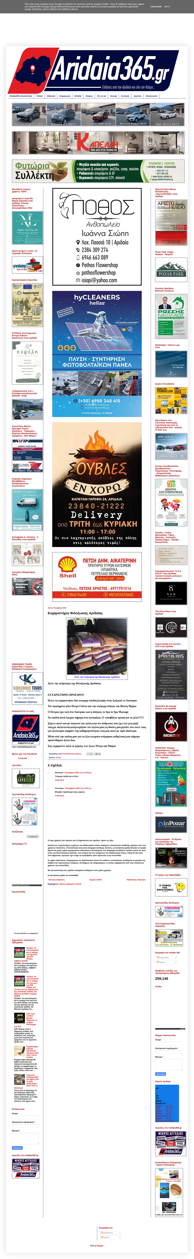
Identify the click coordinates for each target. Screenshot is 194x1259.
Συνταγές (125, 96)
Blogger (100, 1246)
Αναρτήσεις (163, 958)
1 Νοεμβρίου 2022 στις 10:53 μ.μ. (78, 773)
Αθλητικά (51, 96)
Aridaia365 (22, 758)
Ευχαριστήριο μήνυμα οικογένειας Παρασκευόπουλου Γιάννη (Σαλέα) (32, 1052)
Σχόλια (161, 962)
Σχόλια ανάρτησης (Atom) (70, 884)
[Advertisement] (97, 25)
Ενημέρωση (64, 96)
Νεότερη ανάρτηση (56, 880)
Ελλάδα (77, 96)
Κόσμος (89, 96)
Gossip (113, 96)
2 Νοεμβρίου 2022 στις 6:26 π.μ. (78, 788)
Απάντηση (59, 780)
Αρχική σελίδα (95, 880)
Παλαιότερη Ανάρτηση (136, 880)
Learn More (156, 7)
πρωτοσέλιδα (21, 933)
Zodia (182, 1029)
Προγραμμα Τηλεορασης (20, 885)
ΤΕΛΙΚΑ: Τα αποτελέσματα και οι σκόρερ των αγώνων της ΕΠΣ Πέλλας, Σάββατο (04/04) (26, 954)
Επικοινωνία (151, 96)
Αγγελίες (138, 96)
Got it (167, 7)
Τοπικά (39, 96)
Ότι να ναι (101, 96)
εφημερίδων (33, 933)
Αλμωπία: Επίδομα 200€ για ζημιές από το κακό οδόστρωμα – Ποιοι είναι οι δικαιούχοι (26, 1081)
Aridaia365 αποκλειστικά (20, 96)
